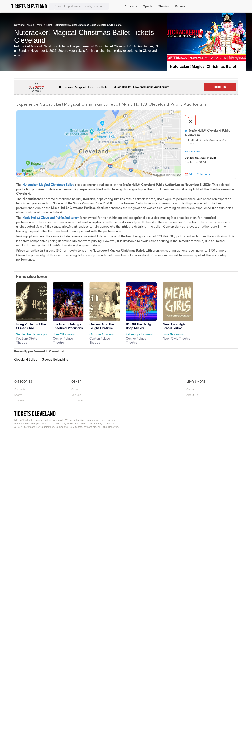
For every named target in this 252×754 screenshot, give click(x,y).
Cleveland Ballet (25, 359)
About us (192, 394)
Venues (180, 6)
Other (75, 389)
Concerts (131, 6)
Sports (148, 6)
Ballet (49, 25)
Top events (78, 400)
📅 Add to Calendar (197, 174)
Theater (39, 25)
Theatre (163, 6)
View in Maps (192, 150)
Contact (191, 389)
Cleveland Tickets (23, 25)
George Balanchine (55, 359)
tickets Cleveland (35, 413)
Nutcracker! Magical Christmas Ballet (48, 185)
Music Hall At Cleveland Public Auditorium (50, 218)
